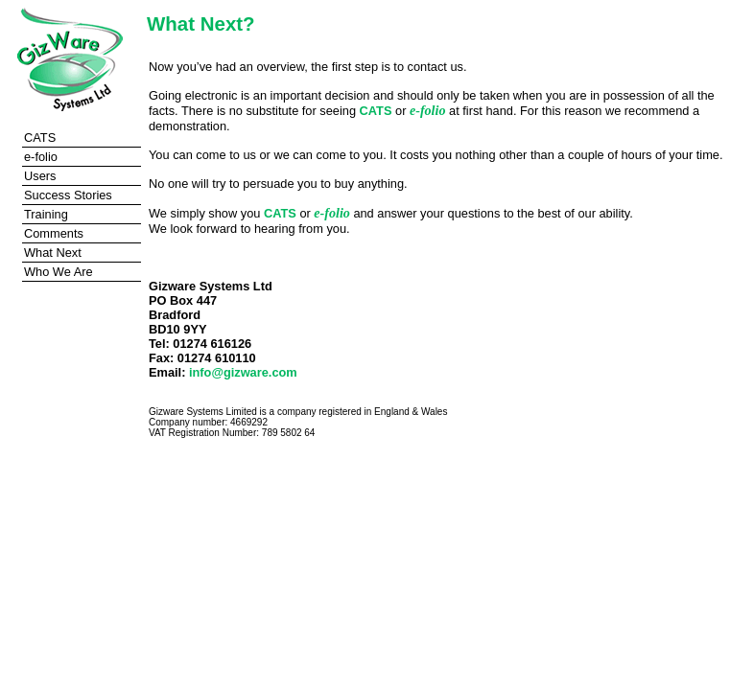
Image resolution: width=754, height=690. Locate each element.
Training (46, 214)
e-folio (41, 157)
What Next (53, 252)
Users (40, 176)
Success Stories (68, 195)
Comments (53, 233)
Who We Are (58, 271)
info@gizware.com (243, 372)
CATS (40, 137)
